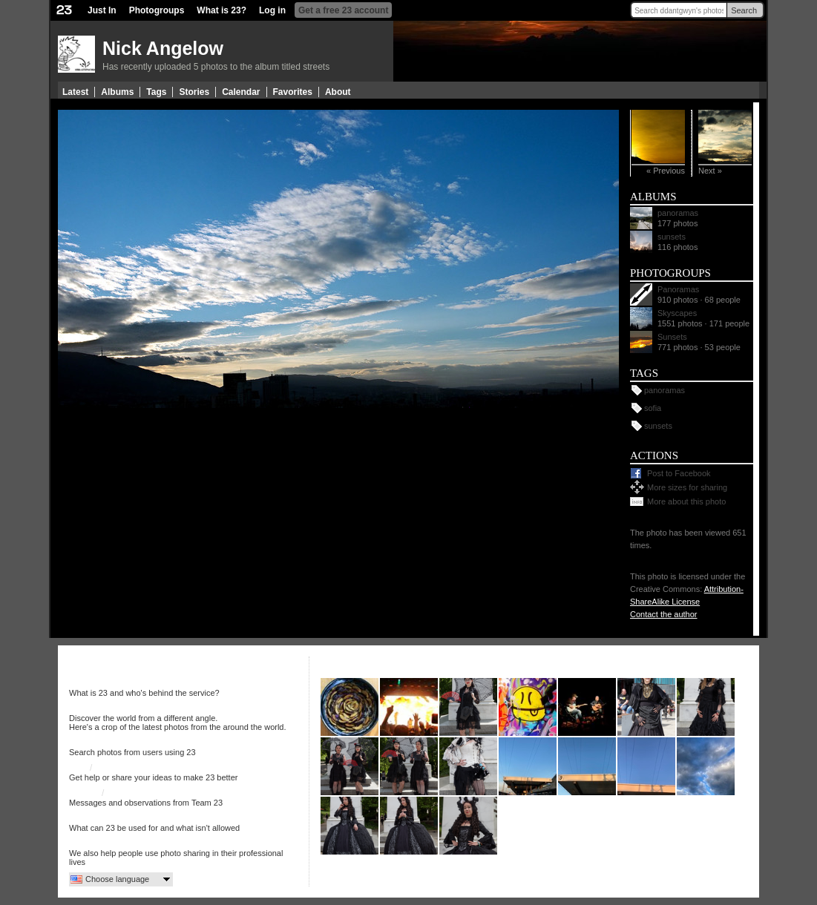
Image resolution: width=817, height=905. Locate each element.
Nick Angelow (162, 48)
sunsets (671, 236)
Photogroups (157, 10)
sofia (652, 408)
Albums (117, 92)
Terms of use (94, 818)
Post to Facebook (679, 473)
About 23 (87, 683)
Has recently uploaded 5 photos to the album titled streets (215, 67)
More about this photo (686, 501)
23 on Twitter (132, 793)
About (338, 92)
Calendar (241, 92)
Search (744, 10)
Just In (102, 10)
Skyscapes (677, 313)
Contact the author (664, 614)
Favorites (292, 92)
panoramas (677, 212)
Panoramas (678, 289)
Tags (156, 92)
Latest (75, 92)
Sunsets (672, 336)
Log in (272, 10)
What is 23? (221, 10)
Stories (194, 92)
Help (78, 768)
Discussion (116, 768)
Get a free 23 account (343, 10)
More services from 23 (113, 843)
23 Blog (84, 793)
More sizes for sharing (687, 487)
